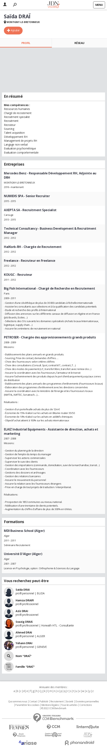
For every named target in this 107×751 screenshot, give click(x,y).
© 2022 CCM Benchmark (53, 708)
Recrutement (57, 701)
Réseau (79, 43)
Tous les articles (69, 705)
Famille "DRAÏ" (25, 666)
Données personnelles (87, 701)
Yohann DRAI (24, 643)
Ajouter (15, 30)
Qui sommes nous (17, 701)
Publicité (44, 701)
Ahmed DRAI (24, 632)
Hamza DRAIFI (25, 600)
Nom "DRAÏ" (24, 656)
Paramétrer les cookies (27, 705)
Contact (33, 701)
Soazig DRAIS (24, 622)
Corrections (86, 705)
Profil (25, 43)
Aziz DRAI (22, 611)
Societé (69, 701)
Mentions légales (50, 705)
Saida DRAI (23, 589)
